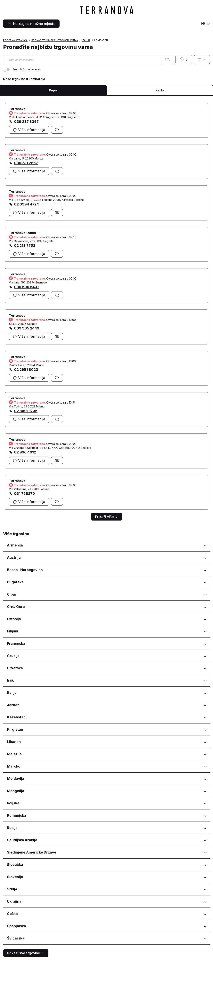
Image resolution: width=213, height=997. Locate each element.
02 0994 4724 (26, 238)
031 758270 (24, 528)
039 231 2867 (26, 197)
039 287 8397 (26, 156)
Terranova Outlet (22, 267)
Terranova (17, 143)
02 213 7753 (24, 280)
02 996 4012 (25, 486)
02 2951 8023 (26, 404)
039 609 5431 (26, 321)
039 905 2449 (26, 362)
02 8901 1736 (25, 445)
